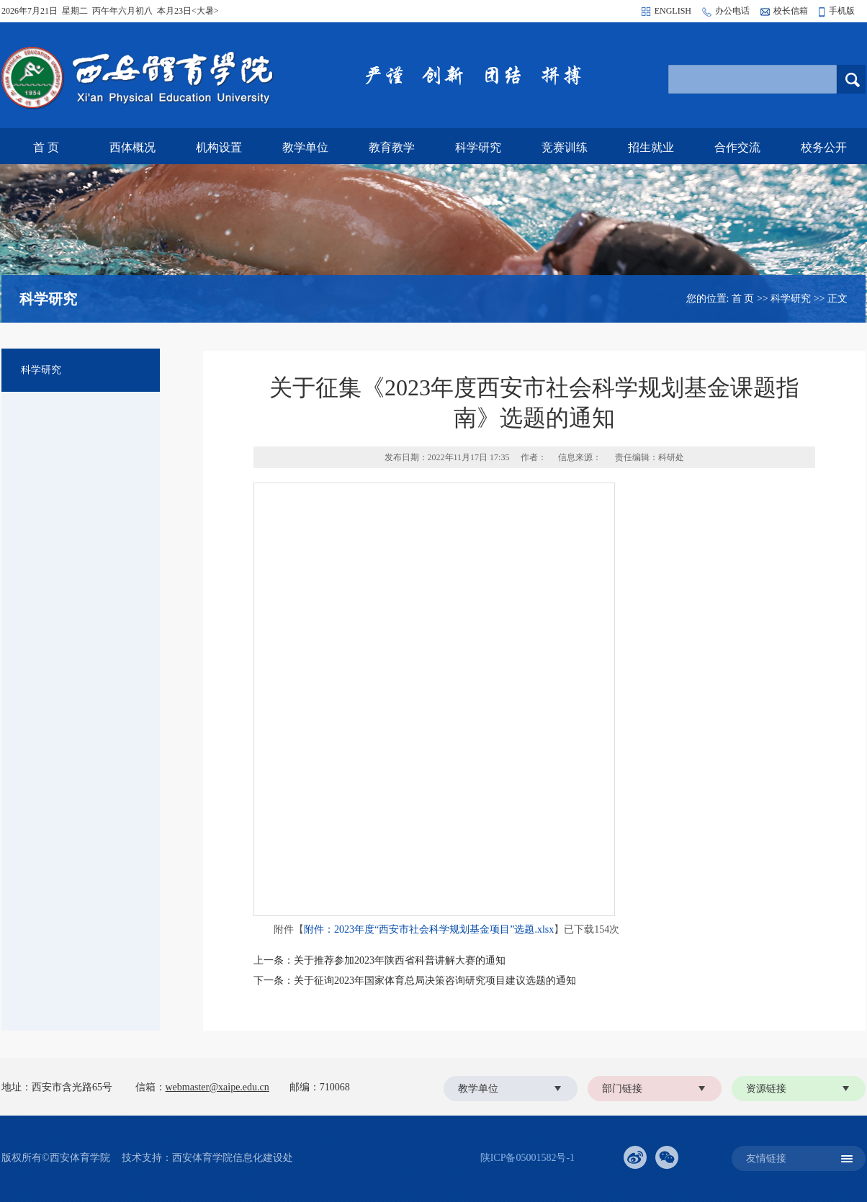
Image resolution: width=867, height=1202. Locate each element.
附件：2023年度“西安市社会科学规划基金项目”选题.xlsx (429, 929)
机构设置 (219, 147)
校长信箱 (790, 11)
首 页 (46, 147)
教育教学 (392, 147)
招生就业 (651, 147)
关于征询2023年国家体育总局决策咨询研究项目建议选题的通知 (435, 980)
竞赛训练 (565, 147)
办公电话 (732, 11)
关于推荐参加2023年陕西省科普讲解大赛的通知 (400, 960)
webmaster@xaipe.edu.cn (217, 1087)
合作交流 (737, 147)
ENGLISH (673, 11)
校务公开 (824, 147)
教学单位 (305, 147)
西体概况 (132, 147)
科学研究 (478, 147)
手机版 (842, 11)
